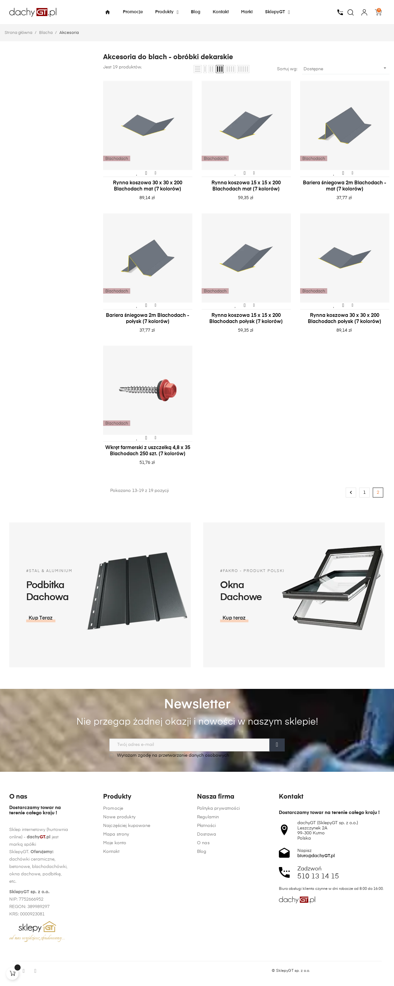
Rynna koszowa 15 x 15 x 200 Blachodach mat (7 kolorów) (246, 186)
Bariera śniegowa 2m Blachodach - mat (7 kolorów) (344, 186)
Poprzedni (351, 492)
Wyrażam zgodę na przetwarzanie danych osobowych (169, 755)
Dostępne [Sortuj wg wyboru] (346, 68)
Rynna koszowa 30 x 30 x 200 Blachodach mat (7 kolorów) (147, 186)
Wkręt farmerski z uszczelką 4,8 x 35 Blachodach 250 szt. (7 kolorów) (147, 450)
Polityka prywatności (218, 956)
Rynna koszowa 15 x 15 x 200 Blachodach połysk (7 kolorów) (246, 318)
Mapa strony (116, 982)
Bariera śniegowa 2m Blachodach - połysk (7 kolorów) (147, 318)
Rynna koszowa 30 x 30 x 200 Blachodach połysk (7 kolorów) (344, 318)
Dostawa (206, 982)
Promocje (113, 956)
